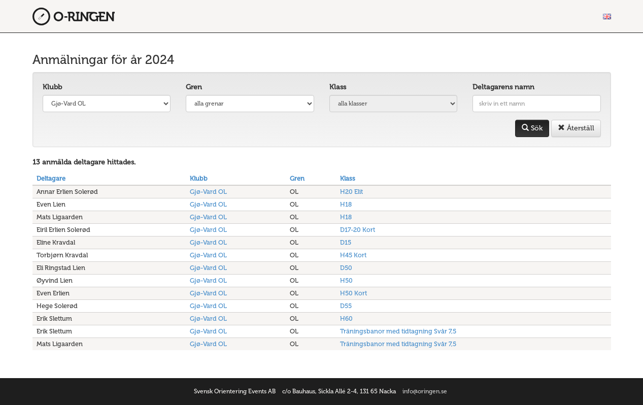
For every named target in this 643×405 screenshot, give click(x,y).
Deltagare (51, 178)
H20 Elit (351, 191)
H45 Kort (353, 255)
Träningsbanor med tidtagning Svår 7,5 (398, 331)
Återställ (576, 128)
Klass (337, 87)
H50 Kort (353, 293)
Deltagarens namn (503, 87)
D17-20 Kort (357, 229)
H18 (346, 204)
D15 (345, 242)
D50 (346, 268)
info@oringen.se (424, 391)
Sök (532, 128)
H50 (346, 280)
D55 (346, 306)
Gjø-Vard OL (208, 191)
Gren (194, 87)
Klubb (52, 87)
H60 (346, 318)
